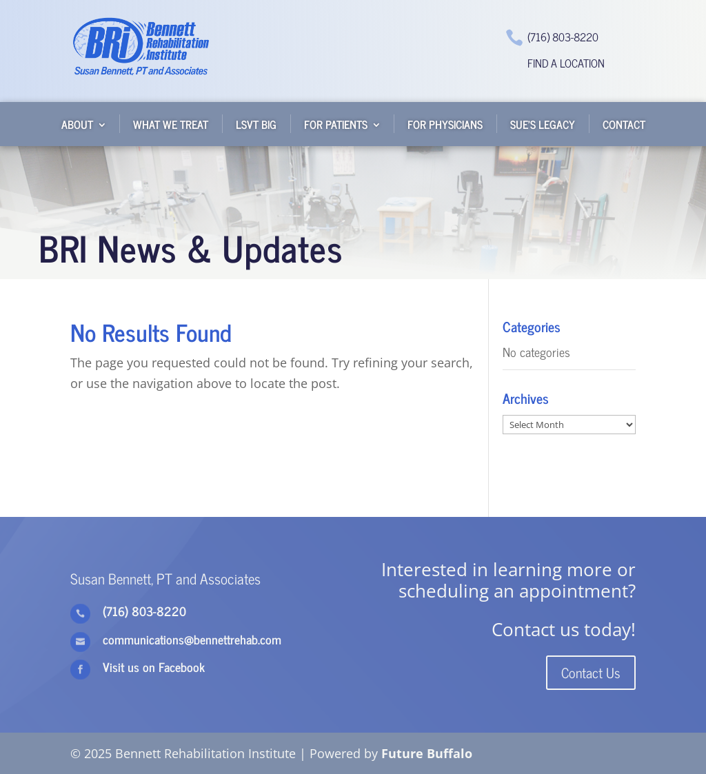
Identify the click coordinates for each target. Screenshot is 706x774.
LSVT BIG (256, 124)
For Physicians (445, 124)
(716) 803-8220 (562, 36)
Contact (624, 124)
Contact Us (591, 672)
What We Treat (170, 124)
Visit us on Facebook (154, 666)
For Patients (335, 124)
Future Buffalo (426, 753)
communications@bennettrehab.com (192, 639)
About (77, 124)
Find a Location (566, 63)
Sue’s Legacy (542, 124)
